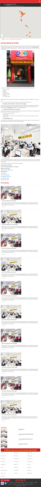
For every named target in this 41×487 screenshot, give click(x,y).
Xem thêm (3, 206)
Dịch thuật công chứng (22, 484)
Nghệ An (16, 464)
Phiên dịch (15, 484)
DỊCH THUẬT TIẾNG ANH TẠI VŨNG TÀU (9, 248)
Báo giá (31, 482)
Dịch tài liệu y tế (21, 429)
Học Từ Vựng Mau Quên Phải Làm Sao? (26, 439)
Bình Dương (29, 473)
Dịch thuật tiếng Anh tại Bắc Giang (9, 414)
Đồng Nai (3, 476)
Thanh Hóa (3, 464)
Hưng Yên (16, 452)
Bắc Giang (16, 461)
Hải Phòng (29, 452)
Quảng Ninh (3, 455)
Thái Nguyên (29, 458)
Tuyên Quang (30, 461)
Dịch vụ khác (30, 484)
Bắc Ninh (16, 455)
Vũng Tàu (3, 473)
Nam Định (3, 458)
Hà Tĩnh (29, 464)
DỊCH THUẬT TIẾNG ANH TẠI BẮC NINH (9, 200)
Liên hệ (35, 482)
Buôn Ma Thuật (4, 470)
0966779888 (6, 480)
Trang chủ (3, 39)
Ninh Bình (16, 458)
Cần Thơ (16, 473)
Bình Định (29, 467)
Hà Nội (2, 452)
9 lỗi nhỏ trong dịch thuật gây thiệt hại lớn (26, 434)
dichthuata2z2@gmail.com (8, 170)
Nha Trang (16, 470)
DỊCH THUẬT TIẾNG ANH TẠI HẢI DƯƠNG (9, 343)
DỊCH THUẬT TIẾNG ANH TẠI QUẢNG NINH (9, 367)
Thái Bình (3, 461)
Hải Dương (29, 455)
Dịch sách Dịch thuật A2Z (23, 444)
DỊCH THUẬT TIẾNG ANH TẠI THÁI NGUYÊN (10, 224)
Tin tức (26, 482)
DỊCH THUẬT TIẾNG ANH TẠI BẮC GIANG (9, 391)
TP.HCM (29, 470)
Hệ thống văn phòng (19, 482)
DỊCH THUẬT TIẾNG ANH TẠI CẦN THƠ (9, 272)
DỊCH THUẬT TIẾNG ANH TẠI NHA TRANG (9, 295)
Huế (2, 467)
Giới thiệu (12, 482)
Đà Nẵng (16, 467)
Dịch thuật (10, 484)
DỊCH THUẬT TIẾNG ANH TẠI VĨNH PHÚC (9, 319)
